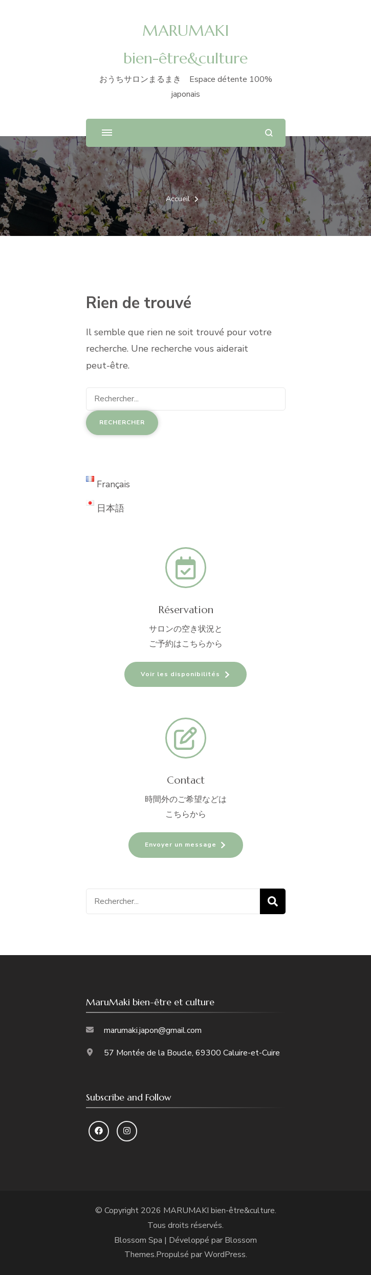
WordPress (225, 1254)
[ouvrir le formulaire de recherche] (268, 132)
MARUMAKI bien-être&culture (219, 1210)
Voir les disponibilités (180, 674)
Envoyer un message (180, 844)
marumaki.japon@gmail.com (153, 1030)
